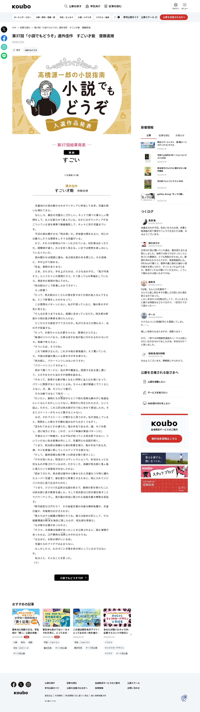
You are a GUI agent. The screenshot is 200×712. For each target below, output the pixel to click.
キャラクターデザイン (114, 647)
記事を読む (25, 27)
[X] (21, 684)
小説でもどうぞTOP (71, 578)
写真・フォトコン (51, 642)
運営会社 (48, 695)
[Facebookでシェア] (4, 38)
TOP (14, 27)
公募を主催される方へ (77, 687)
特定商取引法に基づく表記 (76, 695)
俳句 (23, 642)
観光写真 (48, 648)
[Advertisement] (164, 73)
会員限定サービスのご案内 (107, 682)
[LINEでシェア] (4, 56)
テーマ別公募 (19, 653)
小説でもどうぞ (31, 50)
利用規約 (59, 695)
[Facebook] (13, 684)
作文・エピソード (21, 648)
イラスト (108, 642)
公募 (149, 135)
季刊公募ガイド (52, 687)
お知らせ (179, 135)
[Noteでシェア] (4, 47)
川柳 (15, 642)
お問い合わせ (133, 687)
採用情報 (99, 687)
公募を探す (50, 682)
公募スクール (133, 682)
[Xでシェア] (4, 29)
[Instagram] (28, 684)
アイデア (108, 653)
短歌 (30, 642)
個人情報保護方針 (98, 695)
